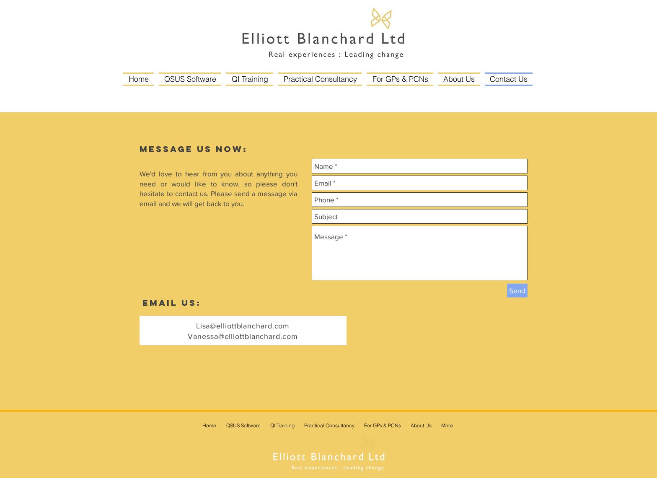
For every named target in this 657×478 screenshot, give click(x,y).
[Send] (517, 290)
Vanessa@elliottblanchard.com (242, 336)
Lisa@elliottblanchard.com (243, 326)
